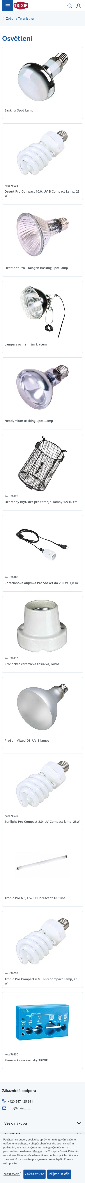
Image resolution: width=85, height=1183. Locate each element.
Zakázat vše (34, 1174)
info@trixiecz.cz (19, 1108)
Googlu (37, 1151)
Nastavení (12, 1174)
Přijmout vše (59, 1174)
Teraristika (20, 18)
